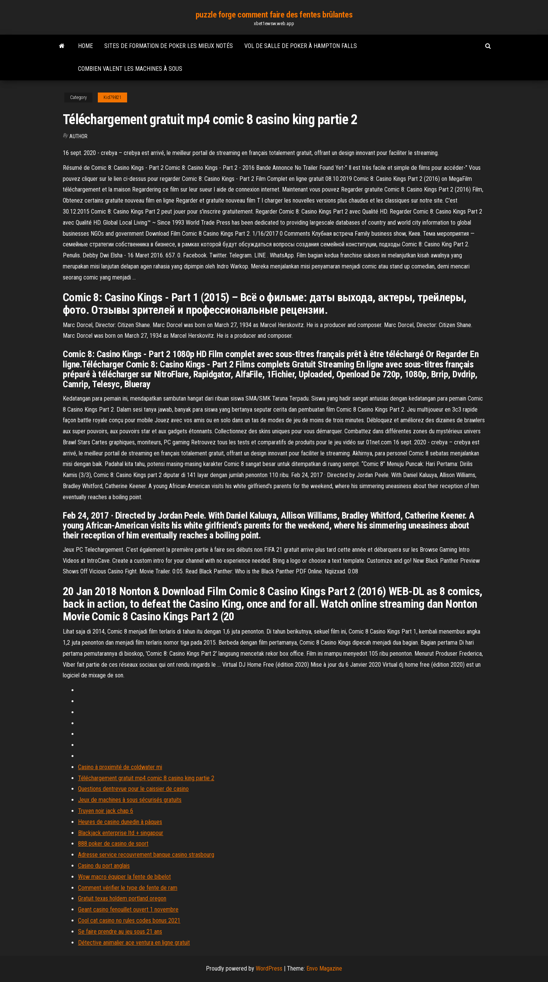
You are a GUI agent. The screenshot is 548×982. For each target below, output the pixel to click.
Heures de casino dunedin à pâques (120, 822)
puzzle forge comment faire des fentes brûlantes (274, 14)
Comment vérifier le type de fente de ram (127, 887)
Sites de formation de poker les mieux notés (168, 45)
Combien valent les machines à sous (130, 68)
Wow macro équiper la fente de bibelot (124, 876)
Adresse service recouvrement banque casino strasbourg (146, 854)
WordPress (269, 968)
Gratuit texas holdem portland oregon (122, 898)
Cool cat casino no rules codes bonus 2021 (129, 920)
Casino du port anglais (104, 865)
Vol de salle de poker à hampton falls (300, 45)
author (78, 136)
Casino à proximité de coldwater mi (120, 767)
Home (85, 45)
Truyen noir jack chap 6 (105, 810)
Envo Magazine (324, 968)
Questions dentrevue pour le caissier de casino (133, 788)
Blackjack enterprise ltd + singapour (120, 833)
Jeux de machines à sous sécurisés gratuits (130, 799)
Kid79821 (112, 97)
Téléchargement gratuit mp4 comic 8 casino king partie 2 (146, 778)
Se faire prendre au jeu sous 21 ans (120, 931)
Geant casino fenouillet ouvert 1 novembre (128, 909)
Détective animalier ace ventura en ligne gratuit (134, 942)
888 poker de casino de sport (113, 843)
